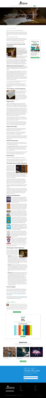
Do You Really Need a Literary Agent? (7, 357)
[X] (12, 28)
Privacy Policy (18, 395)
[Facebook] (11, 28)
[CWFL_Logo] (23, 1)
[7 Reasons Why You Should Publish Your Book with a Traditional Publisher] (23, 347)
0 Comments (7, 358)
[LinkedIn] (13, 28)
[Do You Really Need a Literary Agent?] (9, 347)
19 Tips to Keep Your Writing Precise (34, 357)
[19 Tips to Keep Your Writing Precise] (36, 347)
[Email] (15, 28)
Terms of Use (21, 395)
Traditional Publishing (21, 296)
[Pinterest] (14, 28)
